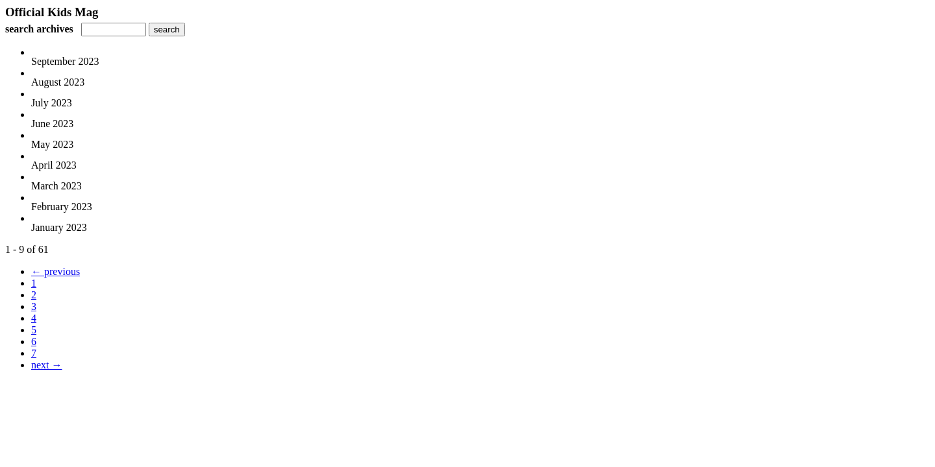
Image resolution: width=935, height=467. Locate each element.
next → (46, 364)
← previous (55, 271)
